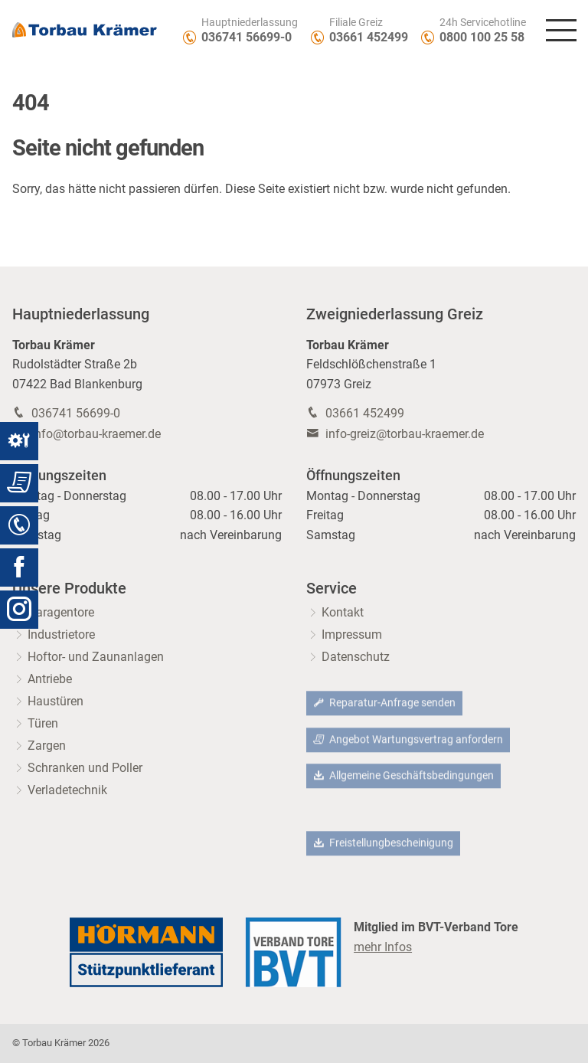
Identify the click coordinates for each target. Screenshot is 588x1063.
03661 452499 (368, 37)
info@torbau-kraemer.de (96, 434)
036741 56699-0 (246, 37)
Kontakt (343, 612)
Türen (43, 723)
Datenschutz (356, 656)
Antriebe (50, 679)
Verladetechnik (67, 790)
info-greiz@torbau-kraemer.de (404, 434)
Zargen (47, 745)
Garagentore (61, 612)
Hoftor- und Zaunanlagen (96, 656)
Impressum (352, 634)
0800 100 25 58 (481, 37)
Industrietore (61, 634)
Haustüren (55, 701)
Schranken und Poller (85, 767)
